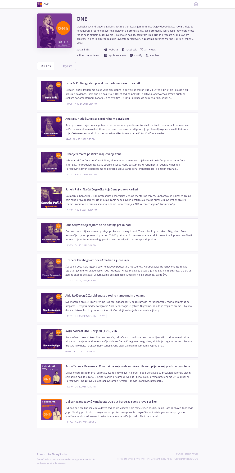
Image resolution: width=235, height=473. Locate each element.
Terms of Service (125, 458)
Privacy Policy (142, 458)
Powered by (52, 454)
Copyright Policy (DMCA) (186, 458)
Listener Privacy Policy (161, 458)
